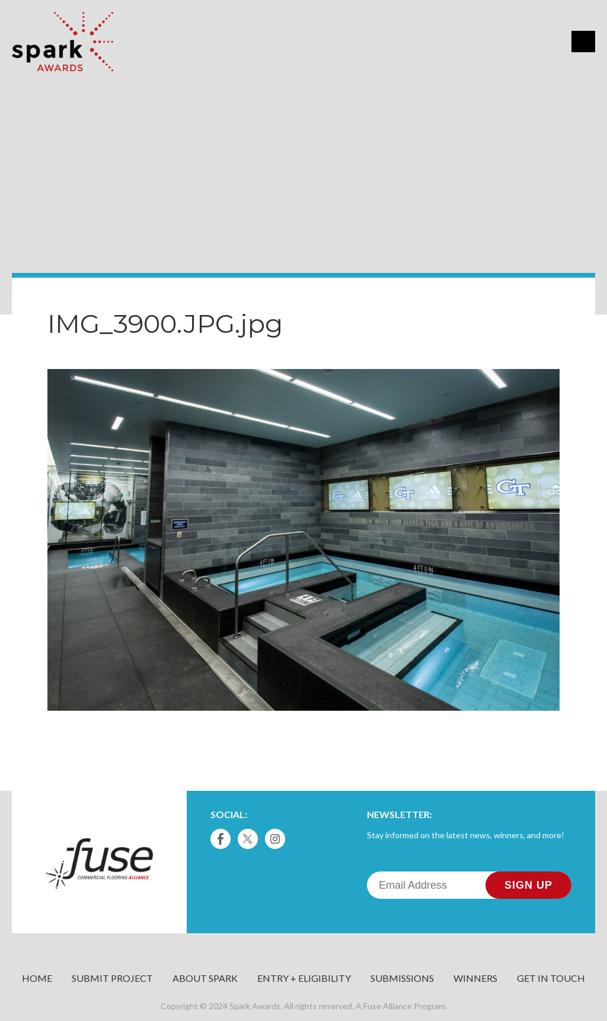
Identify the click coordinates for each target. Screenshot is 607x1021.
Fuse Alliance (387, 1006)
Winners (475, 978)
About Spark (205, 978)
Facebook (220, 839)
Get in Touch (551, 978)
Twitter (248, 839)
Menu (583, 41)
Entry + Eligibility (304, 978)
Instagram (275, 839)
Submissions (402, 978)
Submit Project (112, 978)
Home (37, 978)
